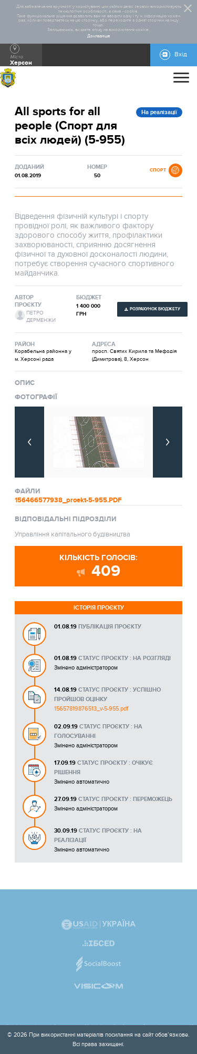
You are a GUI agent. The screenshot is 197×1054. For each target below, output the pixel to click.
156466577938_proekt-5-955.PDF (68, 500)
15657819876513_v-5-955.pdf (91, 708)
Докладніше (98, 36)
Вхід (180, 54)
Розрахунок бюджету (155, 309)
